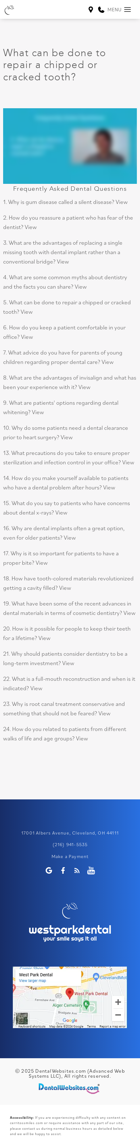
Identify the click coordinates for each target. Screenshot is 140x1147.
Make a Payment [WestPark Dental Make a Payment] (70, 856)
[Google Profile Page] (48, 870)
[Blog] (77, 870)
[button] (127, 9)
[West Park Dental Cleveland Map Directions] (90, 10)
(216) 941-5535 (70, 844)
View (122, 201)
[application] (70, 997)
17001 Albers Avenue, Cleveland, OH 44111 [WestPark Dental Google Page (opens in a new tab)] (70, 833)
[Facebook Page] (63, 870)
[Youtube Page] (91, 870)
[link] (101, 10)
